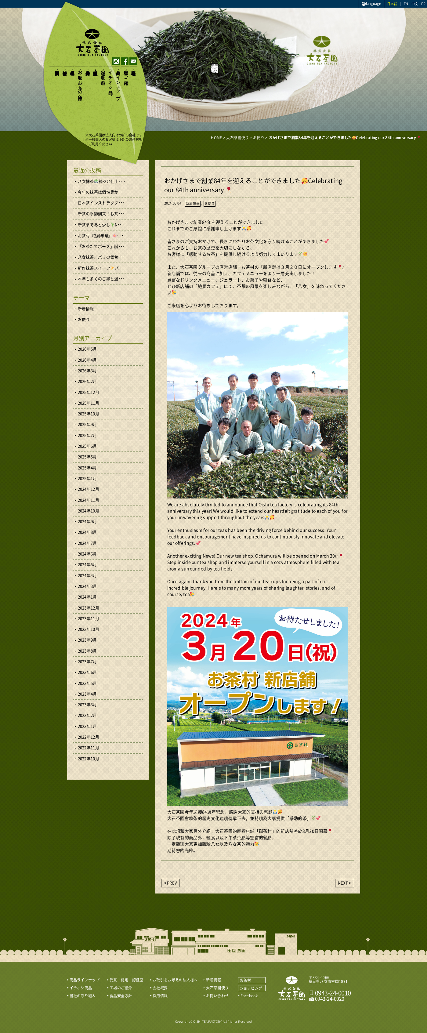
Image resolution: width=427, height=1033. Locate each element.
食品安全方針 (87, 67)
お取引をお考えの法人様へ (80, 82)
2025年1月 (87, 478)
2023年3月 (87, 705)
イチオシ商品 (110, 77)
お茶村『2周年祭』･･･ (101, 236)
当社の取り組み (103, 75)
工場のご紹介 (126, 72)
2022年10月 (88, 759)
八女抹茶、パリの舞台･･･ (101, 257)
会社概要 (133, 67)
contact (133, 61)
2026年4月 (87, 360)
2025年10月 (88, 414)
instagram (116, 61)
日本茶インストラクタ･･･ (101, 203)
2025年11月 (88, 403)
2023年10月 (88, 629)
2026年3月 (87, 371)
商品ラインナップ (118, 82)
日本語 (392, 3)
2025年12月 (88, 392)
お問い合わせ (217, 996)
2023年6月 (87, 672)
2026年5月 (87, 349)
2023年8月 (87, 651)
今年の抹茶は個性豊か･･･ (101, 192)
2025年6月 (87, 446)
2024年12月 (88, 489)
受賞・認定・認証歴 (95, 67)
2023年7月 (87, 662)
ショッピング (251, 988)
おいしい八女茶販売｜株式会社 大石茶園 (291, 988)
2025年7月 (87, 435)
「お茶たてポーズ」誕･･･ (101, 246)
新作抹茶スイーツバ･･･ (101, 268)
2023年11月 (88, 619)
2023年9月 (87, 640)
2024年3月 (87, 586)
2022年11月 (88, 748)
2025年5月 (87, 457)
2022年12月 (88, 737)
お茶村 (245, 980)
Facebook (249, 996)
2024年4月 (87, 576)
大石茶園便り (57, 70)
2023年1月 (87, 726)
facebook (124, 61)
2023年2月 (87, 715)
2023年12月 (88, 608)
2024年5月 (87, 565)
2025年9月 (87, 424)
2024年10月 (88, 511)
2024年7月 (87, 543)
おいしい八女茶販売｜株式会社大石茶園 (92, 42)
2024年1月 (87, 597)
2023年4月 (87, 694)
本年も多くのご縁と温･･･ (101, 279)
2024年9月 (87, 522)
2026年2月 (87, 381)
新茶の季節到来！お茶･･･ (101, 214)
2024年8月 (87, 532)
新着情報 (65, 67)
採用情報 (72, 67)
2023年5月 (87, 683)
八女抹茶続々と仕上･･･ (101, 181)
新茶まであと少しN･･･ (101, 225)
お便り (209, 203)
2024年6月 (87, 554)
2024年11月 (88, 500)
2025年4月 (87, 468)
